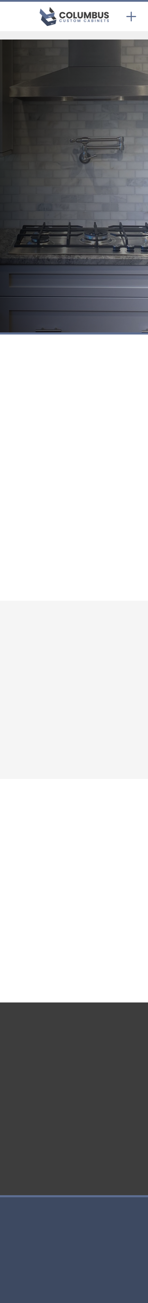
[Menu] (131, 16)
